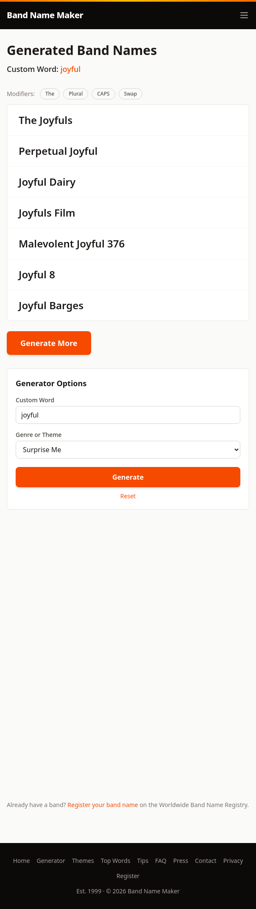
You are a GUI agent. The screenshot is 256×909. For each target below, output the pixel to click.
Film (64, 213)
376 (116, 243)
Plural (76, 93)
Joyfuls (55, 120)
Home (21, 861)
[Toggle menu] (244, 15)
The (49, 93)
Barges (66, 305)
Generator (50, 861)
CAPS (103, 93)
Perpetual (43, 151)
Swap (130, 93)
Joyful (83, 151)
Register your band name (102, 805)
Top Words (116, 861)
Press (180, 861)
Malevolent (46, 243)
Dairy (62, 182)
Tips (142, 861)
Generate (128, 477)
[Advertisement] (128, 582)
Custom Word (35, 400)
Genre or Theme (38, 435)
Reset (128, 496)
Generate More (49, 343)
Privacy (233, 861)
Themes (83, 861)
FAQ (161, 861)
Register (128, 876)
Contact (206, 861)
